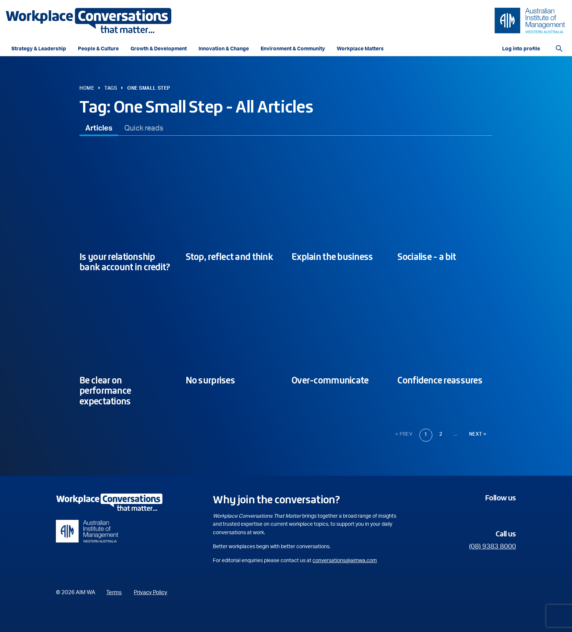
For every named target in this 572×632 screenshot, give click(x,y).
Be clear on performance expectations (105, 391)
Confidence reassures (439, 380)
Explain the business (332, 256)
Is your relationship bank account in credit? (124, 261)
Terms (114, 592)
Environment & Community (293, 48)
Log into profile (521, 48)
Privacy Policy (150, 592)
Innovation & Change (224, 48)
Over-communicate (330, 380)
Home (86, 88)
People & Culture (98, 48)
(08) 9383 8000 (492, 546)
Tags (110, 88)
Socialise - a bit (426, 256)
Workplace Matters (360, 48)
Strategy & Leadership (38, 48)
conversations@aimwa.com (344, 560)
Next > (478, 434)
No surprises (210, 380)
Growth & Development (159, 48)
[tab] (98, 128)
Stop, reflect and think (229, 256)
